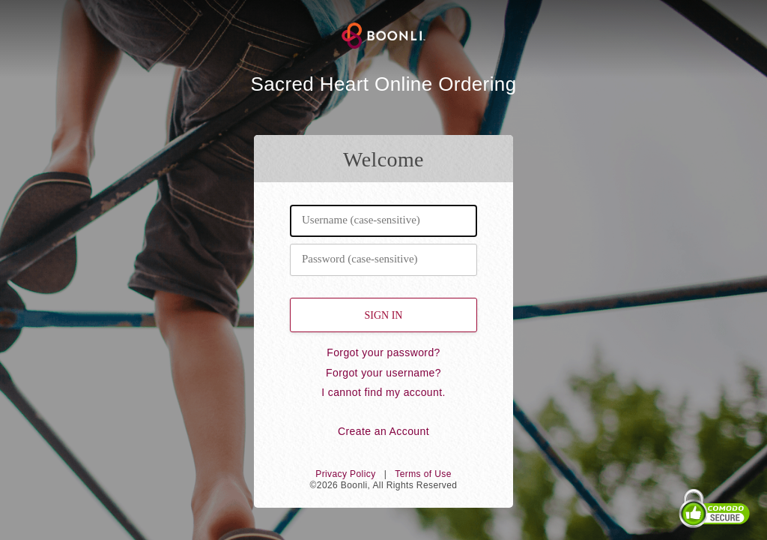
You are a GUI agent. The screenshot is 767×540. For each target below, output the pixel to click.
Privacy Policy (345, 474)
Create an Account (383, 431)
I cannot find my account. (383, 392)
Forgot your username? (383, 373)
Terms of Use (423, 474)
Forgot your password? (383, 352)
